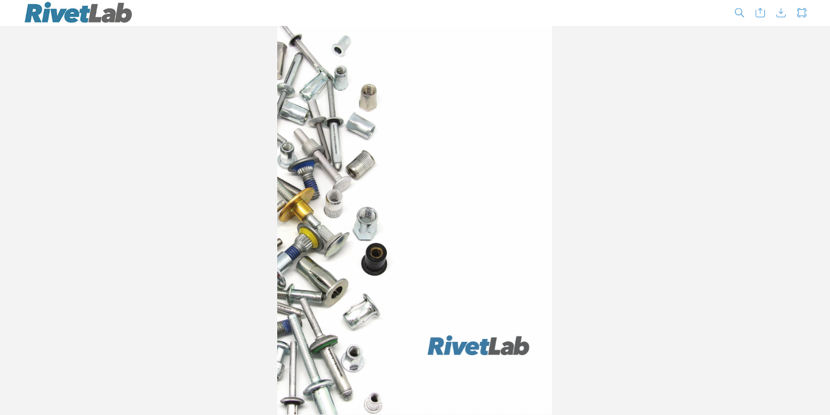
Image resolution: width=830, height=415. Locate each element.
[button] (739, 13)
